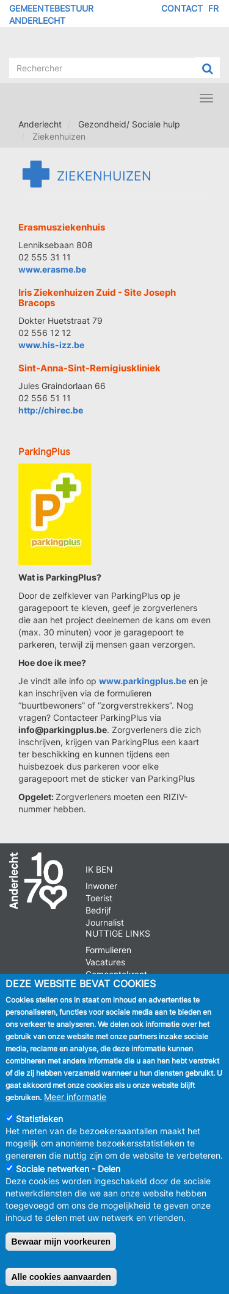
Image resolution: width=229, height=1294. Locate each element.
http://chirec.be (50, 410)
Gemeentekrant (116, 974)
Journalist (104, 922)
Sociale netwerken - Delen (68, 1180)
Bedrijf (98, 910)
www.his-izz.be (51, 345)
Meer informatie (75, 1108)
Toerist (98, 898)
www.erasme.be (52, 269)
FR (213, 8)
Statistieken (39, 1130)
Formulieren (108, 950)
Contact (182, 8)
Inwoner (101, 886)
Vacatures (105, 962)
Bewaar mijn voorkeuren (61, 1253)
